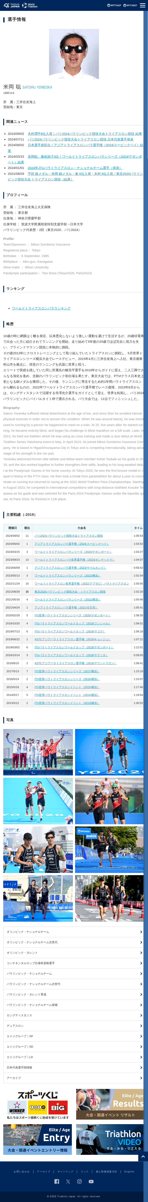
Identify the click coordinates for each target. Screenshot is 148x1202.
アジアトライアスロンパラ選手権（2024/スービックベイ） (72, 543)
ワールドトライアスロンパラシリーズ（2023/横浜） (68, 575)
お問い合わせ (22, 1171)
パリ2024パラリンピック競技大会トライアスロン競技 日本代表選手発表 (81, 139)
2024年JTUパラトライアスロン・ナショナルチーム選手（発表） (75, 168)
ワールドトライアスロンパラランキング (41, 308)
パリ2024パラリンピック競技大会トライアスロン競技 (69, 535)
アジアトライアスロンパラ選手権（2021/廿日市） (66, 607)
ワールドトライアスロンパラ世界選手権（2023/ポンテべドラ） (75, 559)
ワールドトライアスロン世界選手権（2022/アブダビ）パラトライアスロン (82, 583)
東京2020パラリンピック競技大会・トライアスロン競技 (70, 591)
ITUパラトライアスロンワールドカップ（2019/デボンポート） (74, 647)
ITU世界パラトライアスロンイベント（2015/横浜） (67, 687)
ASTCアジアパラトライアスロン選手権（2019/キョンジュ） (73, 639)
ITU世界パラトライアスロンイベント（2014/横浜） (67, 695)
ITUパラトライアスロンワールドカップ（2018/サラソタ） (71, 655)
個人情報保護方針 (106, 1171)
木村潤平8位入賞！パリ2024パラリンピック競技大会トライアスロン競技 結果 (85, 133)
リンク (85, 1171)
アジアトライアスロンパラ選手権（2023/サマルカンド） (71, 567)
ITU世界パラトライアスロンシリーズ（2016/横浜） (67, 679)
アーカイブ (43, 1171)
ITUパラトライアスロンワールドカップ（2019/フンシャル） (73, 623)
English (129, 1171)
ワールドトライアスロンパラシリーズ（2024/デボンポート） (73, 551)
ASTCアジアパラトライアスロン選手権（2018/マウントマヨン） (76, 663)
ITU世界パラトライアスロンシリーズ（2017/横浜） (67, 671)
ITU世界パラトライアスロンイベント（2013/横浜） (67, 703)
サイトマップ (66, 1171)
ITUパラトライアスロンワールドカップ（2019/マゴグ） (70, 631)
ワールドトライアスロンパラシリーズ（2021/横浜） (68, 599)
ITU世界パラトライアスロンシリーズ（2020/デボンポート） (73, 615)
